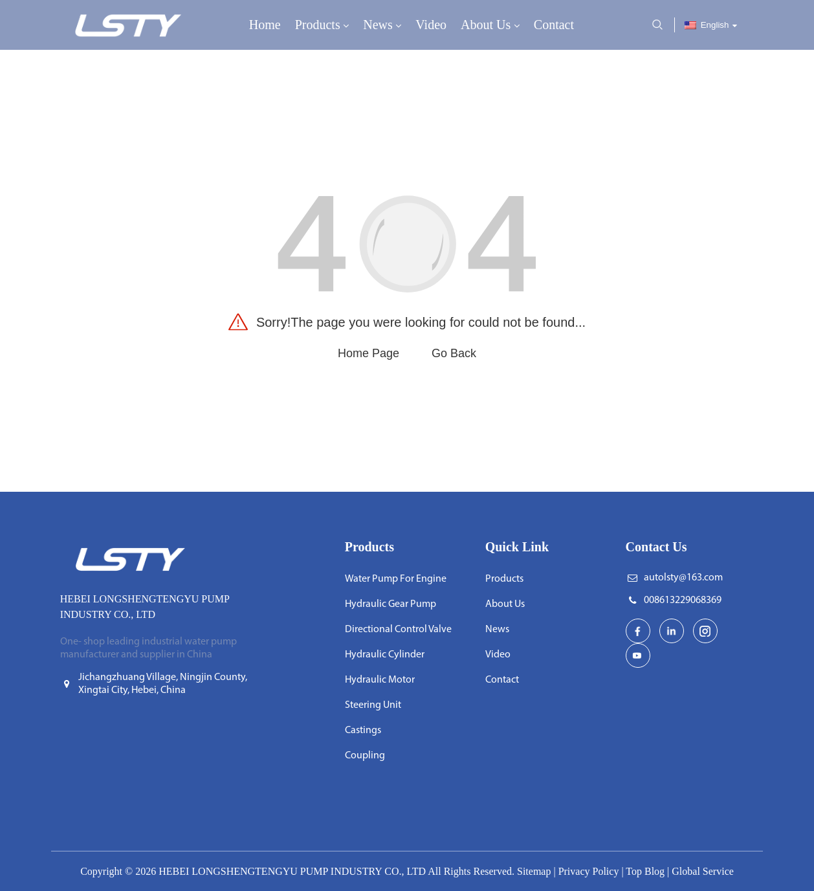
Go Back (454, 353)
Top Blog (645, 871)
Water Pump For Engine (395, 579)
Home (265, 24)
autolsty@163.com (683, 578)
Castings (363, 730)
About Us (490, 25)
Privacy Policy (588, 871)
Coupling (365, 756)
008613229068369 (682, 600)
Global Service (703, 871)
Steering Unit (373, 705)
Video (430, 24)
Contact (554, 24)
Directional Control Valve (398, 629)
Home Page (368, 353)
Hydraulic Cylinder (384, 655)
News (382, 25)
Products (322, 25)
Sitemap (534, 871)
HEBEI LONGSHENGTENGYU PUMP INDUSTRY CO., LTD (292, 871)
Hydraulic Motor (380, 680)
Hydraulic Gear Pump (390, 604)
